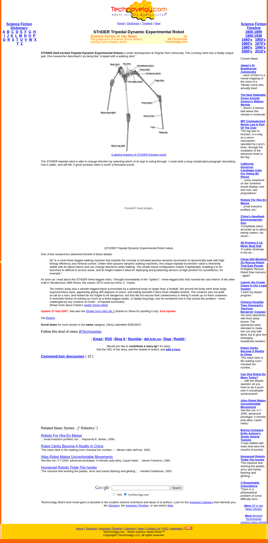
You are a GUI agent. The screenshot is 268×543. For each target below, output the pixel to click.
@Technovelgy (90, 331)
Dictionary (133, 23)
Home (121, 23)
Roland (50, 318)
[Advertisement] (18, 114)
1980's (247, 47)
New (157, 23)
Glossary (113, 505)
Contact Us (153, 528)
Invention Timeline (137, 505)
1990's (260, 47)
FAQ (165, 528)
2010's (260, 51)
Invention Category (201, 502)
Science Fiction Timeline (253, 26)
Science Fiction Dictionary (19, 26)
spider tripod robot (95, 305)
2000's (247, 51)
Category (130, 528)
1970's (260, 43)
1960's (247, 43)
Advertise (176, 528)
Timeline (147, 23)
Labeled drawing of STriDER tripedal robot (138, 154)
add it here (173, 349)
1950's (260, 40)
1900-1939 (253, 36)
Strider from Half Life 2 (100, 311)
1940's (247, 40)
